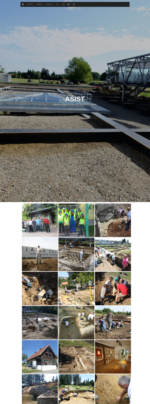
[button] (30, 4)
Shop (63, 4)
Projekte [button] (39, 4)
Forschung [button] (49, 4)
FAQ (57, 4)
